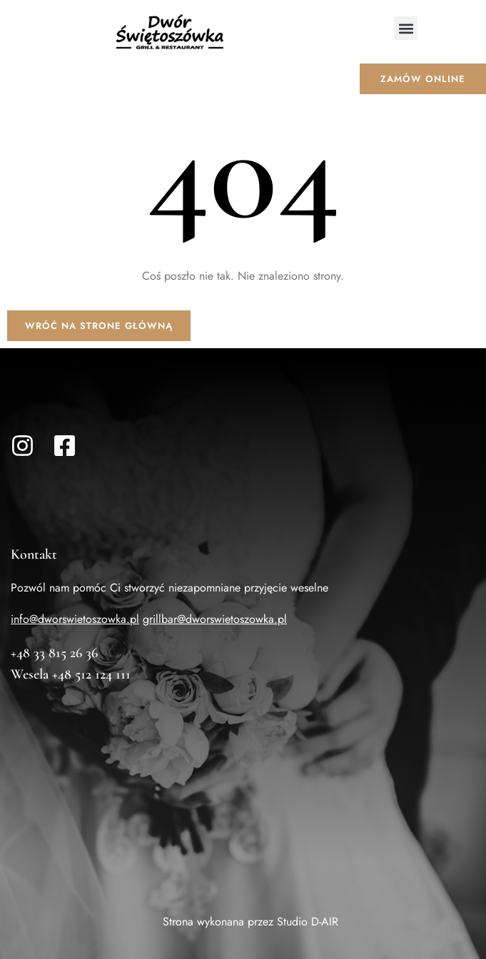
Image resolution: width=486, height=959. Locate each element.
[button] (405, 28)
